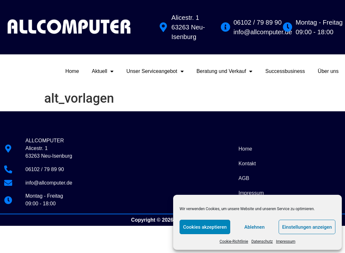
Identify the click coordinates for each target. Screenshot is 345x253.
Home (72, 71)
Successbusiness (285, 71)
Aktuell (103, 71)
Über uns (328, 71)
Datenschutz (262, 241)
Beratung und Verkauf (225, 71)
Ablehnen (254, 227)
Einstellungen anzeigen (307, 227)
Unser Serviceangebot (154, 71)
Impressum (285, 241)
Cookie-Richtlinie (234, 241)
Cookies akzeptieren (205, 227)
